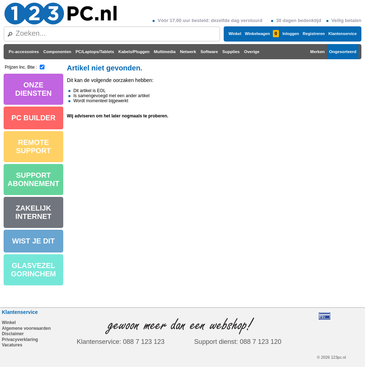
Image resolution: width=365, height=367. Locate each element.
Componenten (57, 51)
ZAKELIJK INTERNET (34, 212)
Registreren (314, 33)
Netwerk (188, 51)
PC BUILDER (33, 118)
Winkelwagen (262, 33)
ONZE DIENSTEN (33, 89)
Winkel (234, 33)
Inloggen (291, 33)
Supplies (231, 51)
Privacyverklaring (20, 339)
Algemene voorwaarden (26, 328)
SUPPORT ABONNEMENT (33, 179)
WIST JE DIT (33, 241)
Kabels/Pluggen (134, 51)
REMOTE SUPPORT (33, 146)
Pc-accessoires (24, 51)
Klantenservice (342, 33)
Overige (251, 51)
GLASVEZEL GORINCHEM (33, 270)
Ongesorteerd (342, 51)
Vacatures (12, 344)
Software (209, 51)
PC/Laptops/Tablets (95, 51)
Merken (317, 51)
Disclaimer (13, 333)
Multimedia (165, 51)
